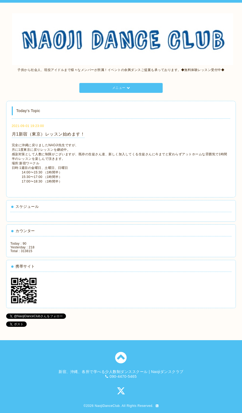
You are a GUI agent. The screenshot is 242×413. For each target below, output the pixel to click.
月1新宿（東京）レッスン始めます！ (48, 134)
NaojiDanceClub (107, 406)
